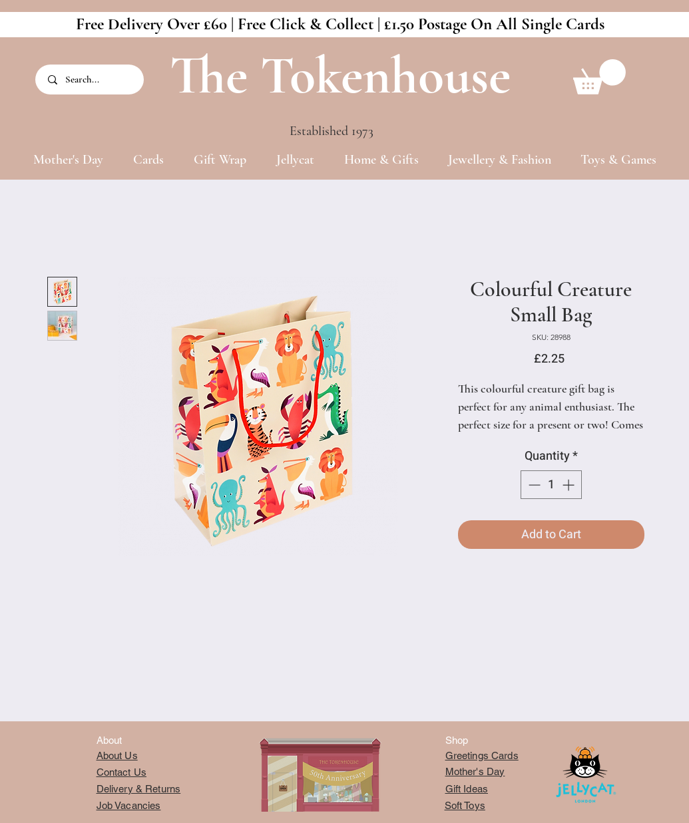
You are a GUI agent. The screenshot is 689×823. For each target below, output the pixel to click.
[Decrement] (533, 484)
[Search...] (90, 79)
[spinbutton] (551, 484)
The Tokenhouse (340, 75)
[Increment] (569, 484)
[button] (599, 76)
